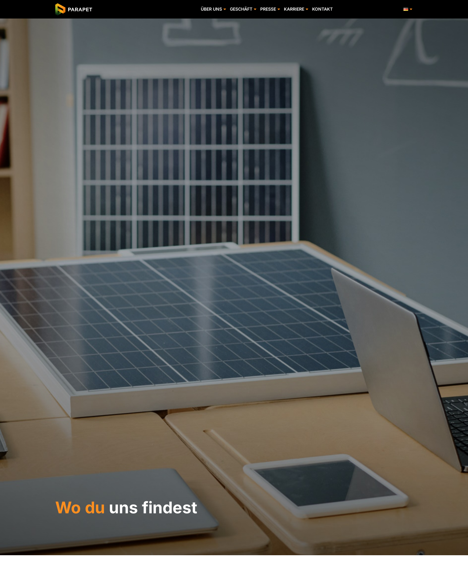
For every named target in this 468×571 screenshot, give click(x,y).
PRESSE (270, 9)
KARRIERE (296, 9)
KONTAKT (322, 9)
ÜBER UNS (214, 9)
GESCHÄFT (243, 9)
